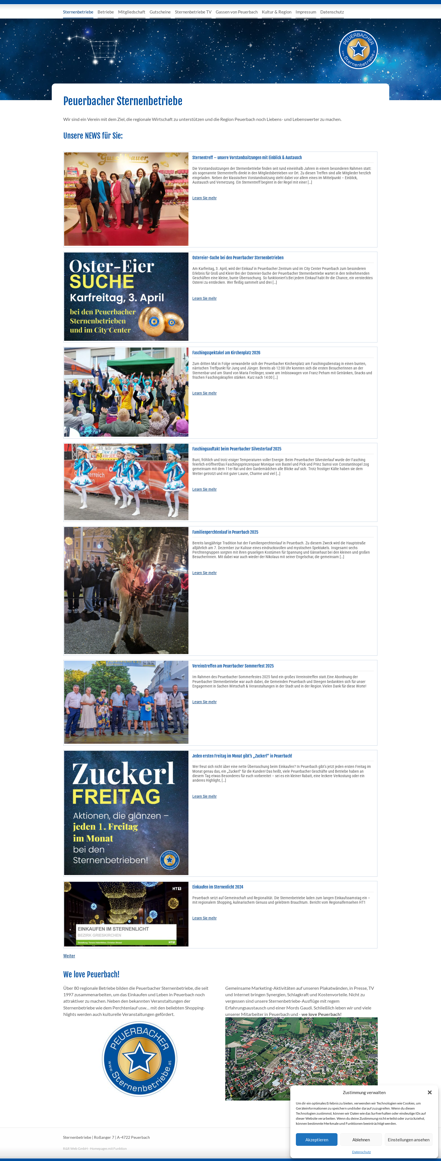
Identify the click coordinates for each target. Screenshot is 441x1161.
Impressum (306, 11)
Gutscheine (160, 11)
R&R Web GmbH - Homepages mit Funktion (95, 1148)
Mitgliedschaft (131, 11)
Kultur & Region (276, 11)
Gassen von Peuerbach (237, 11)
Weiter (69, 956)
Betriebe (106, 11)
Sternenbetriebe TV (193, 11)
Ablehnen (361, 1139)
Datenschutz (361, 1152)
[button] (430, 1092)
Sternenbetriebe (78, 11)
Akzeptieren (316, 1139)
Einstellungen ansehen (408, 1139)
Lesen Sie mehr (204, 198)
